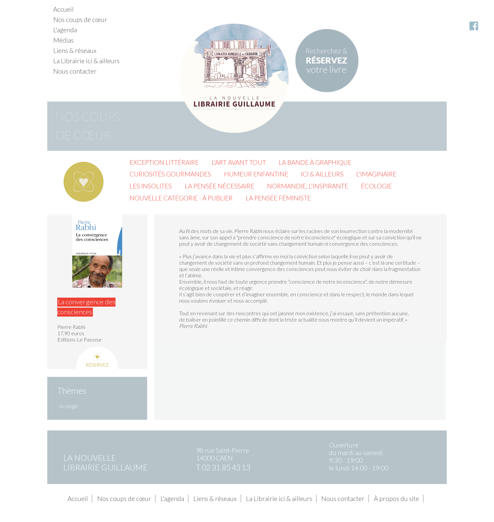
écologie (68, 406)
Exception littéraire (164, 162)
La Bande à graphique (315, 162)
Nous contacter (75, 71)
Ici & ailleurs (322, 174)
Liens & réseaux (75, 50)
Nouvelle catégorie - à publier (181, 198)
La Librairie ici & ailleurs (86, 61)
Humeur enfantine (256, 174)
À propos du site (396, 498)
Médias (63, 40)
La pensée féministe (278, 198)
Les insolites (150, 186)
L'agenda (65, 30)
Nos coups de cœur (80, 19)
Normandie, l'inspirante (307, 186)
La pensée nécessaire (219, 186)
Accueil (63, 9)
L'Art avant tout (239, 162)
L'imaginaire (376, 174)
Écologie (376, 186)
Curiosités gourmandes (170, 174)
